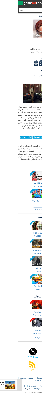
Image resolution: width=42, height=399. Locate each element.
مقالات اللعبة (34, 378)
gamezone (16, 3)
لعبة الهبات (34, 16)
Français (36, 386)
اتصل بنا (23, 378)
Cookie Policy (21, 380)
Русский (15, 386)
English (5, 386)
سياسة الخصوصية (9, 378)
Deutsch (32, 388)
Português (21, 388)
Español (26, 386)
